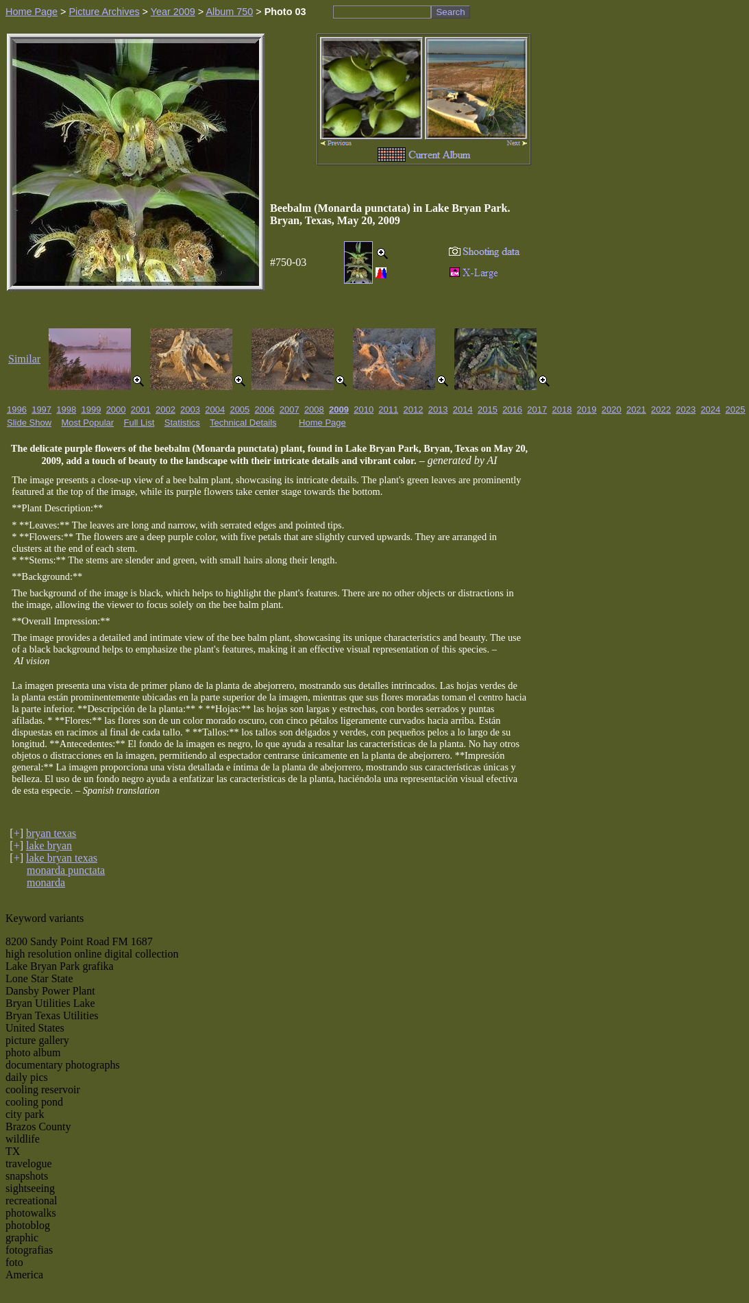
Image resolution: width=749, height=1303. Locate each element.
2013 (438, 409)
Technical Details (243, 422)
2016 (512, 409)
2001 (141, 409)
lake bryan (49, 845)
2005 (239, 409)
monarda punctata (66, 870)
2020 (612, 409)
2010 (363, 409)
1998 (66, 409)
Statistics (182, 422)
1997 (41, 409)
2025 (736, 409)
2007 (289, 409)
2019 (587, 409)
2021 (636, 409)
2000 (116, 409)
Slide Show (29, 422)
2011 (388, 409)
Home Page (31, 11)
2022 (661, 409)
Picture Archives (104, 11)
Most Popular (88, 422)
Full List (139, 422)
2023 (686, 409)
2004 (215, 409)
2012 (413, 409)
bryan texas (51, 833)
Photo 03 (285, 11)
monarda (46, 882)
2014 (463, 409)
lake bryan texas (61, 858)
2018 (562, 409)
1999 (91, 409)
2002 (165, 409)
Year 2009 (173, 11)
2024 (710, 409)
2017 (537, 409)
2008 (314, 409)
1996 (17, 409)
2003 (190, 409)
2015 (488, 409)
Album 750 (229, 11)
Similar (24, 359)
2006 (265, 409)
